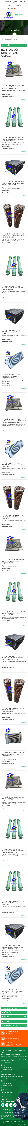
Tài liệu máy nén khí (6, 1094)
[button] (17, 8)
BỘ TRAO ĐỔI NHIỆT (15, 38)
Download (4, 1096)
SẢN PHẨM (6, 38)
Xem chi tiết (24, 99)
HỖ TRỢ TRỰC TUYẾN (7, 1092)
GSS (24, 1123)
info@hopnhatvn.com (12, 1039)
